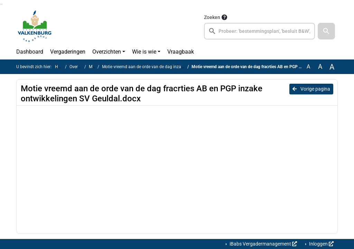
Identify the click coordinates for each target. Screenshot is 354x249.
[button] (326, 31)
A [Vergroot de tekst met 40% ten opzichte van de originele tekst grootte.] (331, 67)
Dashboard (29, 51)
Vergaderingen (67, 51)
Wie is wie (144, 51)
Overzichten (106, 51)
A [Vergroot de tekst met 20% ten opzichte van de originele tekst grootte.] (320, 67)
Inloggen (321, 244)
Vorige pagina (311, 89)
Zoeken (212, 17)
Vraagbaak (180, 51)
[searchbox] (259, 31)
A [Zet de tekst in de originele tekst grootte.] (308, 66)
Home (60, 66)
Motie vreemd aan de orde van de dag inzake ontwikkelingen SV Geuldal (169, 66)
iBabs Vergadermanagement (263, 244)
